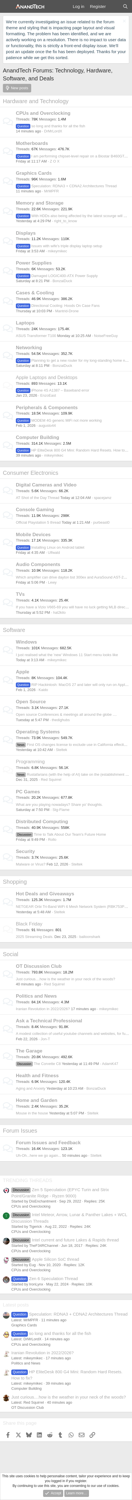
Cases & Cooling (35, 293)
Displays (26, 233)
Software (14, 630)
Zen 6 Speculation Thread (44, 1278)
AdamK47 (110, 1064)
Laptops (25, 323)
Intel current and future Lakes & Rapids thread (65, 1239)
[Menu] (7, 6)
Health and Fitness (37, 1075)
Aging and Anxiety (30, 1088)
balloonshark (89, 937)
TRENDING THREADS (27, 1180)
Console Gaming (35, 509)
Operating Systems (38, 732)
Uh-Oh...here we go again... (38, 1155)
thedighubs (61, 720)
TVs (20, 594)
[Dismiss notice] (123, 22)
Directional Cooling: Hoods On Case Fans (58, 305)
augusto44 (47, 425)
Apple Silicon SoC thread (45, 1259)
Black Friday (29, 924)
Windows (26, 642)
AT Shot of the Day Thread (37, 498)
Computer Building (37, 437)
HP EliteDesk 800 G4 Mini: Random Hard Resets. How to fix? (73, 450)
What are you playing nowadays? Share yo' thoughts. (59, 804)
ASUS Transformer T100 (36, 336)
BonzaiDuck (62, 281)
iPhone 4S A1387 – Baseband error (52, 390)
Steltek (61, 750)
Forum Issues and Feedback (48, 1142)
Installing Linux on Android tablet (50, 547)
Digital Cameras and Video (46, 485)
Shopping (15, 882)
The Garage (29, 1051)
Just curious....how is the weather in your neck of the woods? (65, 979)
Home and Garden (36, 1100)
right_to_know (65, 221)
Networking (29, 347)
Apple (22, 672)
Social (10, 954)
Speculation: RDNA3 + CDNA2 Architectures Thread (66, 186)
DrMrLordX (53, 131)
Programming (30, 761)
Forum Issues (20, 1130)
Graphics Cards (34, 173)
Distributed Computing (42, 821)
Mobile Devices (33, 534)
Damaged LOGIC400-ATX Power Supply (57, 276)
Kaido (43, 690)
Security (25, 851)
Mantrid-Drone (67, 311)
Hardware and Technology (36, 101)
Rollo (52, 839)
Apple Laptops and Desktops (46, 377)
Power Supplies (34, 263)
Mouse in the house (32, 1113)
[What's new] (114, 6)
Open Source (31, 701)
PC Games (28, 791)
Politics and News (36, 996)
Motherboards (32, 143)
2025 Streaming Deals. (34, 937)
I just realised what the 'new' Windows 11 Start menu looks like (67, 655)
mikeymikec (57, 251)
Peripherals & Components (47, 407)
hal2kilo (59, 612)
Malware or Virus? (31, 864)
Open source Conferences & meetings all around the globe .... (66, 714)
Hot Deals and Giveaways (45, 893)
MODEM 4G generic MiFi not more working (59, 420)
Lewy (52, 582)
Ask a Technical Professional (49, 1020)
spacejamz (102, 498)
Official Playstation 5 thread (38, 522)
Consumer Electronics (30, 473)
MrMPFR (51, 191)
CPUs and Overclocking (43, 113)
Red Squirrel (51, 779)
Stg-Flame (60, 810)
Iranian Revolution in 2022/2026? (43, 1009)
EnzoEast (48, 395)
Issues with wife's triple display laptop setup (59, 246)
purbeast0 (101, 522)
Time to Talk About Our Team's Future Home (61, 834)
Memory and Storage (39, 203)
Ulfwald (54, 552)
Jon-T (45, 1039)
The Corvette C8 (38, 1064)
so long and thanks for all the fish (50, 126)
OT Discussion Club (39, 966)
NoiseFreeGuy (106, 336)
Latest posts (16, 1305)
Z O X (54, 161)
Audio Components (38, 564)
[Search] (125, 6)
